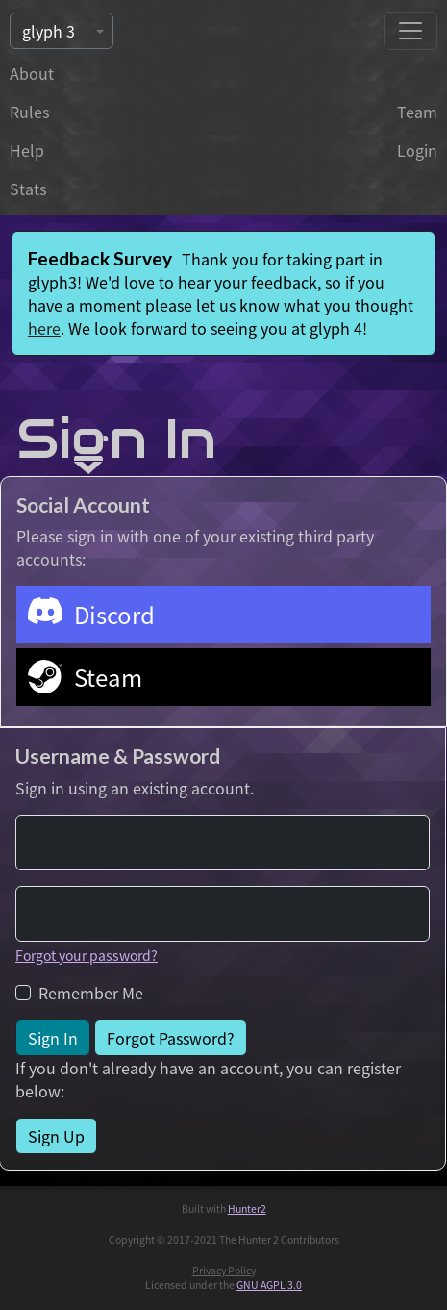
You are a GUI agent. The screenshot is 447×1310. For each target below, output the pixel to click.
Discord (114, 614)
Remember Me (90, 992)
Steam (108, 676)
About (32, 73)
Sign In (53, 1037)
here (44, 328)
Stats (28, 188)
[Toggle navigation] (410, 31)
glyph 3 (48, 30)
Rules (29, 111)
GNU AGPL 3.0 (269, 1284)
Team (417, 111)
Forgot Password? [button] (171, 1037)
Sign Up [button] (56, 1135)
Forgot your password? (86, 955)
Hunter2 (247, 1208)
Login (417, 150)
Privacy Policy (224, 1270)
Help (27, 150)
